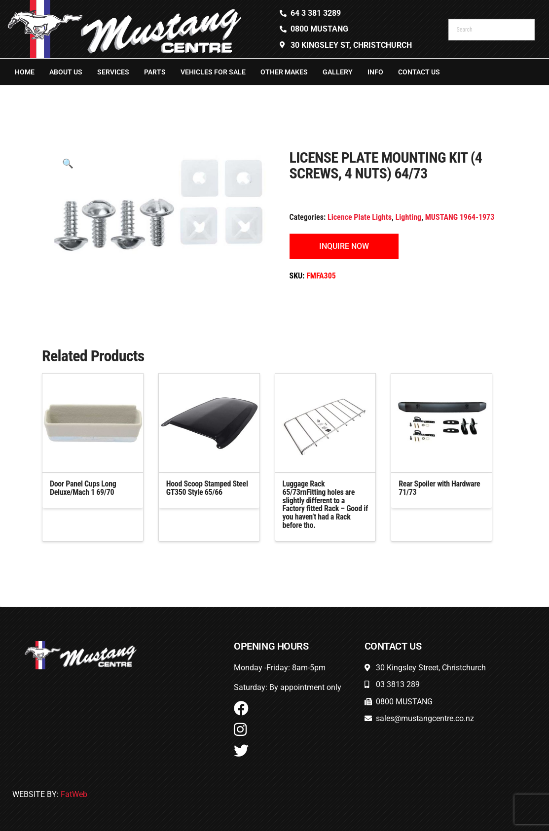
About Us (65, 72)
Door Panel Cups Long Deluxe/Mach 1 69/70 (83, 488)
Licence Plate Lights (360, 217)
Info (375, 72)
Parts (155, 72)
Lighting (408, 217)
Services (113, 72)
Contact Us (419, 72)
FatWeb (74, 794)
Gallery (338, 72)
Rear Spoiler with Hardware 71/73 (439, 488)
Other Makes (284, 72)
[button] (67, 163)
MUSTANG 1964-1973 (460, 217)
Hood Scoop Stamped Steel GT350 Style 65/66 (207, 488)
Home (25, 72)
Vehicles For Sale (213, 72)
